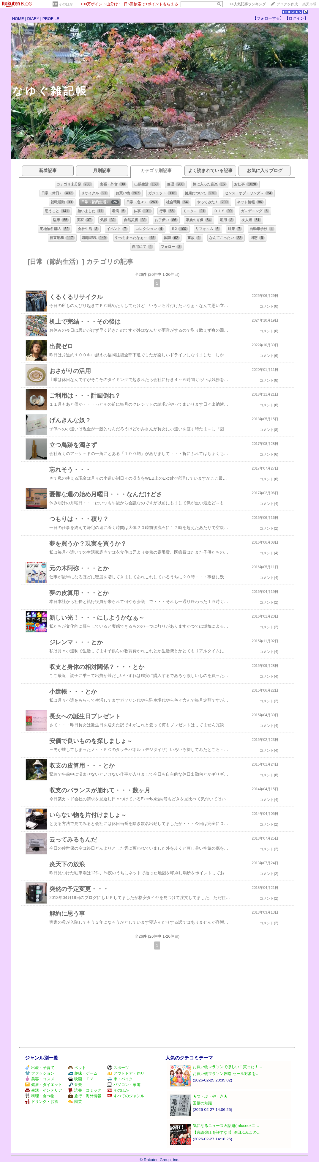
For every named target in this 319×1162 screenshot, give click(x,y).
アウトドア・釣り (125, 1073)
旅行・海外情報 (84, 1096)
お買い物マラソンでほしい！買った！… (227, 1067)
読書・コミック (84, 1090)
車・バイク (120, 1079)
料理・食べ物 (39, 1096)
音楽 (75, 1084)
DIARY (33, 18)
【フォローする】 (268, 18)
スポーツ (118, 1067)
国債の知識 (202, 1103)
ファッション (39, 1073)
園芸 (75, 1101)
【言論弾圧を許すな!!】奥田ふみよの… (227, 1132)
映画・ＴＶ (81, 1079)
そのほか (66, 4)
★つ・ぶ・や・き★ (210, 1096)
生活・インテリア (43, 1090)
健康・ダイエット (43, 1084)
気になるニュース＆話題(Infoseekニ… (226, 1125)
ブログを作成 (287, 4)
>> (248, 4)
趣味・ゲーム (82, 1073)
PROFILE (50, 18)
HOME (18, 18)
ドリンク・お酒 (41, 1101)
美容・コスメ (39, 1079)
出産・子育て (39, 1067)
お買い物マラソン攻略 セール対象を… (226, 1073)
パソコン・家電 (123, 1084)
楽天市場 (309, 4)
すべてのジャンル (125, 1096)
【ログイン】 (296, 18)
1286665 (292, 12)
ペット (77, 1067)
